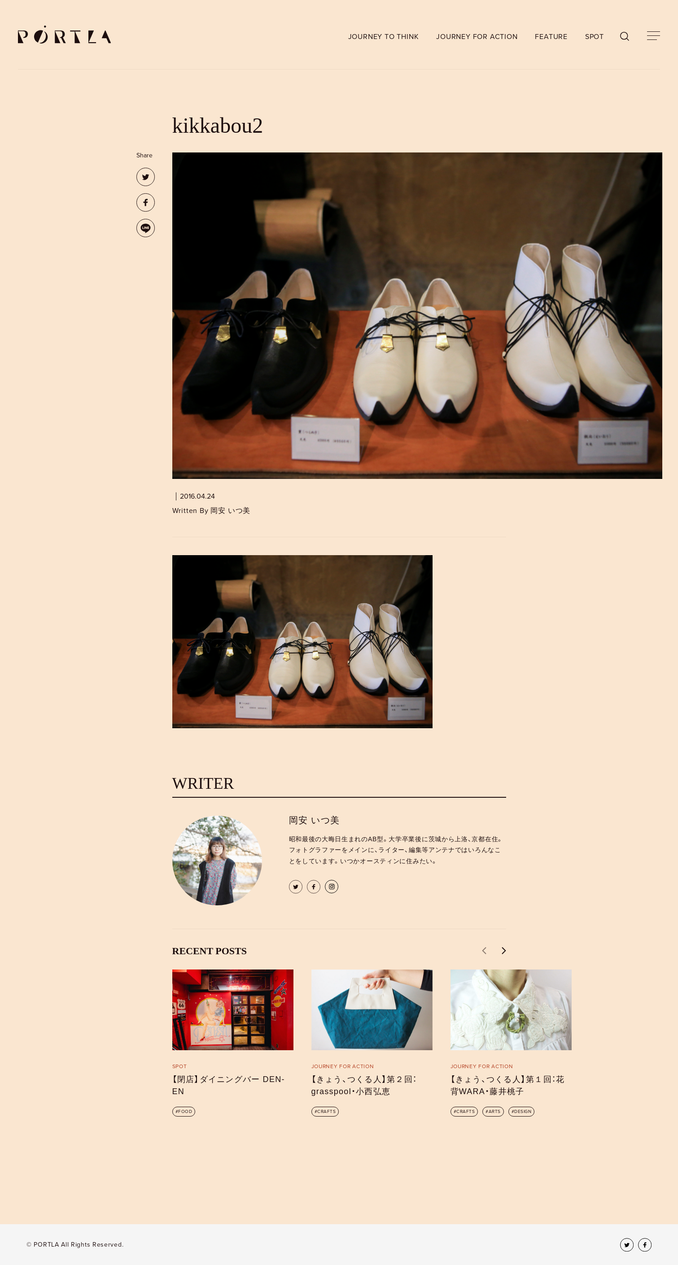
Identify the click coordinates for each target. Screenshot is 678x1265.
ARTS (495, 1111)
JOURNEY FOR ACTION (476, 36)
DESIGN (522, 1111)
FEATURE (551, 36)
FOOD (185, 1111)
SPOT (594, 36)
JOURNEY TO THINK (383, 36)
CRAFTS (326, 1111)
